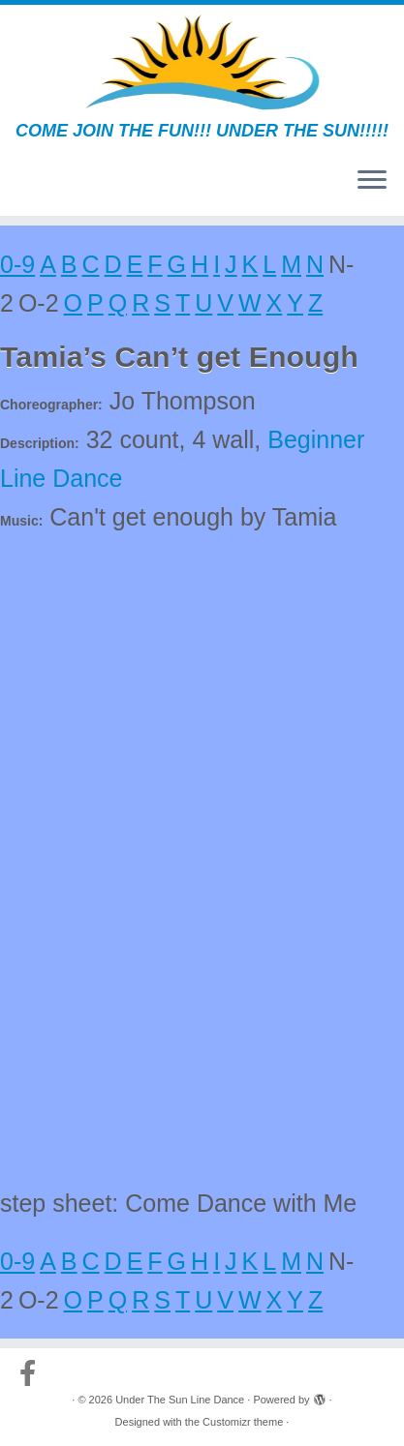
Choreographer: (51, 404)
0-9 (17, 264)
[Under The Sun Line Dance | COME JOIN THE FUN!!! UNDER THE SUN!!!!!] (202, 63)
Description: (39, 443)
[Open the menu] (372, 181)
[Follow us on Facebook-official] (32, 1373)
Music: (21, 520)
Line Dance (61, 478)
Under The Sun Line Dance (179, 1399)
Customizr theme (242, 1422)
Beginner (315, 439)
